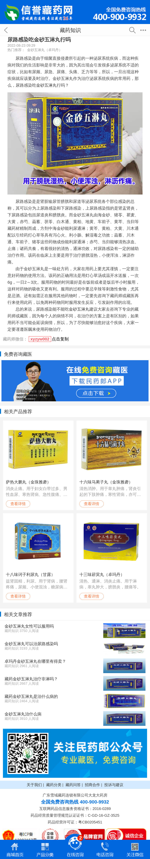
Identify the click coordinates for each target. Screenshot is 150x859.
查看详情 (18, 504)
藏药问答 (73, 785)
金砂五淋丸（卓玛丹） (44, 50)
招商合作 (92, 785)
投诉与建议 (113, 785)
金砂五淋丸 (46, 85)
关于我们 (34, 785)
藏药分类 (53, 785)
